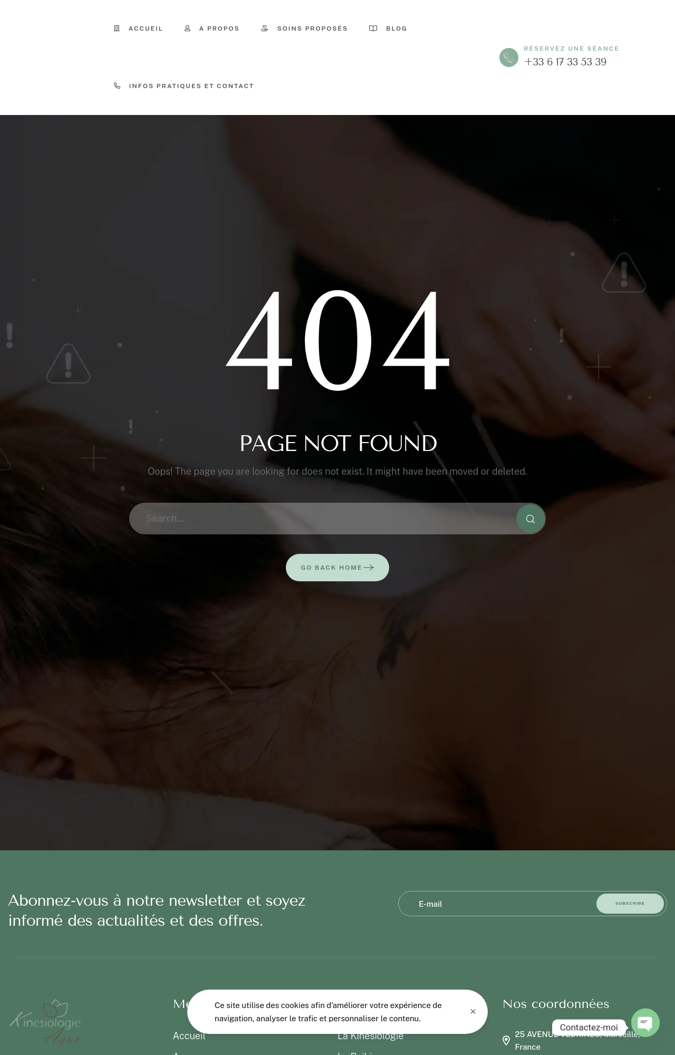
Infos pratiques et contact (184, 86)
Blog (388, 28)
